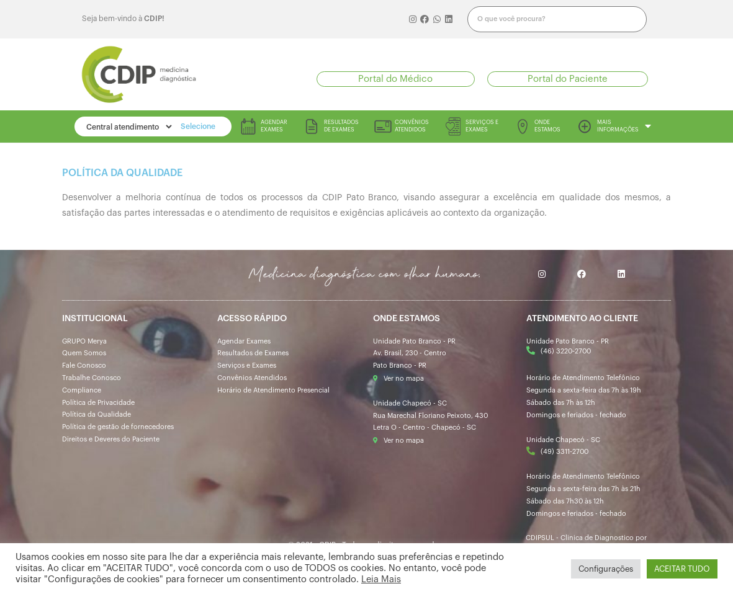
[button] (396, 79)
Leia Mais (381, 579)
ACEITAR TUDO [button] (682, 569)
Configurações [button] (605, 569)
